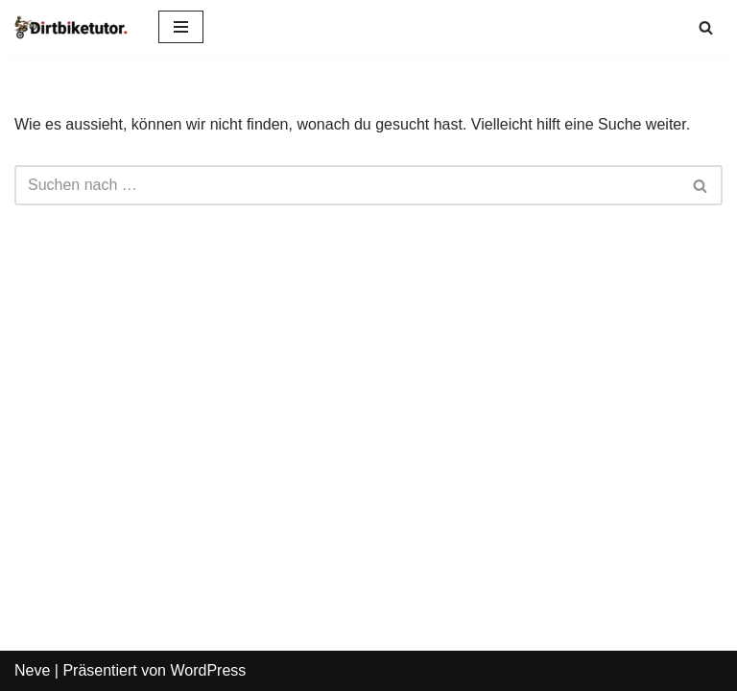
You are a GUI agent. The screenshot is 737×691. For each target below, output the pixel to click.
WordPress (208, 670)
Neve (32, 670)
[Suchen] (706, 27)
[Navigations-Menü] (180, 27)
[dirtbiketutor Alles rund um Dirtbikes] (72, 27)
